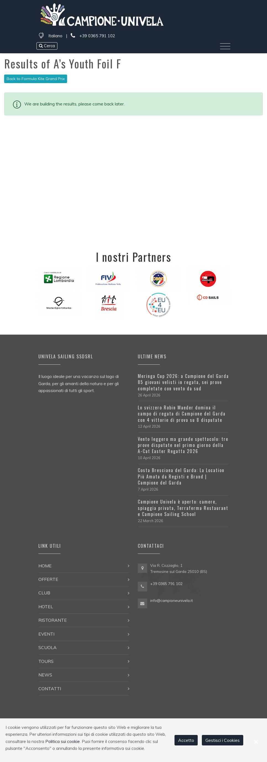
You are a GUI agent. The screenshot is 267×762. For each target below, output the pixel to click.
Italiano (55, 35)
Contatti (49, 688)
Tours (46, 661)
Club (44, 593)
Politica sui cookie (62, 741)
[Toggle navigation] (225, 46)
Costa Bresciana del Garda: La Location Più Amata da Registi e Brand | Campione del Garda (181, 476)
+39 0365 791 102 (93, 36)
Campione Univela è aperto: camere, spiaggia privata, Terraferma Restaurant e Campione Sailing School (183, 507)
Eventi (46, 634)
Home (45, 565)
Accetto (186, 740)
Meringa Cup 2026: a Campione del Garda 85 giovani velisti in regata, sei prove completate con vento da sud (183, 382)
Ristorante (52, 620)
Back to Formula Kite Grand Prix (36, 78)
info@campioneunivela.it (171, 600)
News (45, 675)
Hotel (45, 606)
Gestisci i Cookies (222, 740)
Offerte (48, 579)
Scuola (47, 647)
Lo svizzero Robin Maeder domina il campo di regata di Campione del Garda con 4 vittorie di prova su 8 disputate (182, 413)
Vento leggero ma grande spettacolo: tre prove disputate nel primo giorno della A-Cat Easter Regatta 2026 (183, 445)
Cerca (47, 45)
